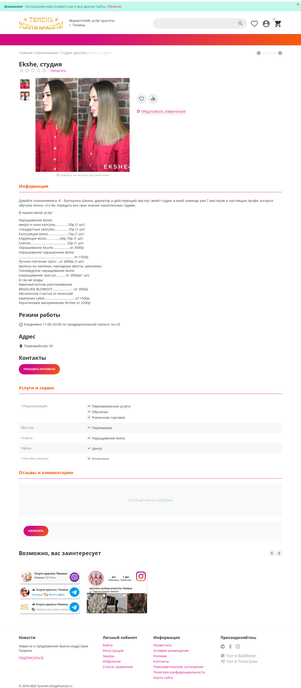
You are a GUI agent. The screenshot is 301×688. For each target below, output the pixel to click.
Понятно (114, 6)
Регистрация (113, 650)
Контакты (161, 661)
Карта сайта (163, 677)
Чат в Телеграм (239, 661)
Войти (108, 645)
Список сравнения (118, 667)
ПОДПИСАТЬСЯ (31, 658)
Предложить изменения (163, 111)
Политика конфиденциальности (179, 672)
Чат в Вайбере (238, 655)
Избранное (112, 661)
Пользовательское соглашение (178, 667)
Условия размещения (171, 650)
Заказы (108, 656)
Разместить (162, 645)
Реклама (160, 656)
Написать (58, 70)
